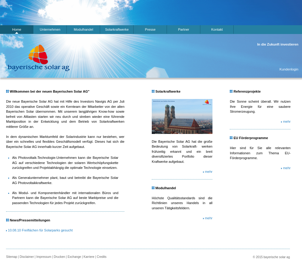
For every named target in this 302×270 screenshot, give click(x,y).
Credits (102, 256)
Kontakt (217, 29)
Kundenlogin (289, 69)
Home (16, 29)
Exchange (74, 256)
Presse (150, 29)
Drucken (59, 256)
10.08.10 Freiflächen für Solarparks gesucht (40, 230)
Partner (183, 29)
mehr (208, 171)
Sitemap (11, 256)
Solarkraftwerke (117, 29)
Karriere (88, 256)
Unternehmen (50, 29)
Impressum (43, 256)
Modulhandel (83, 29)
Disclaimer (27, 256)
